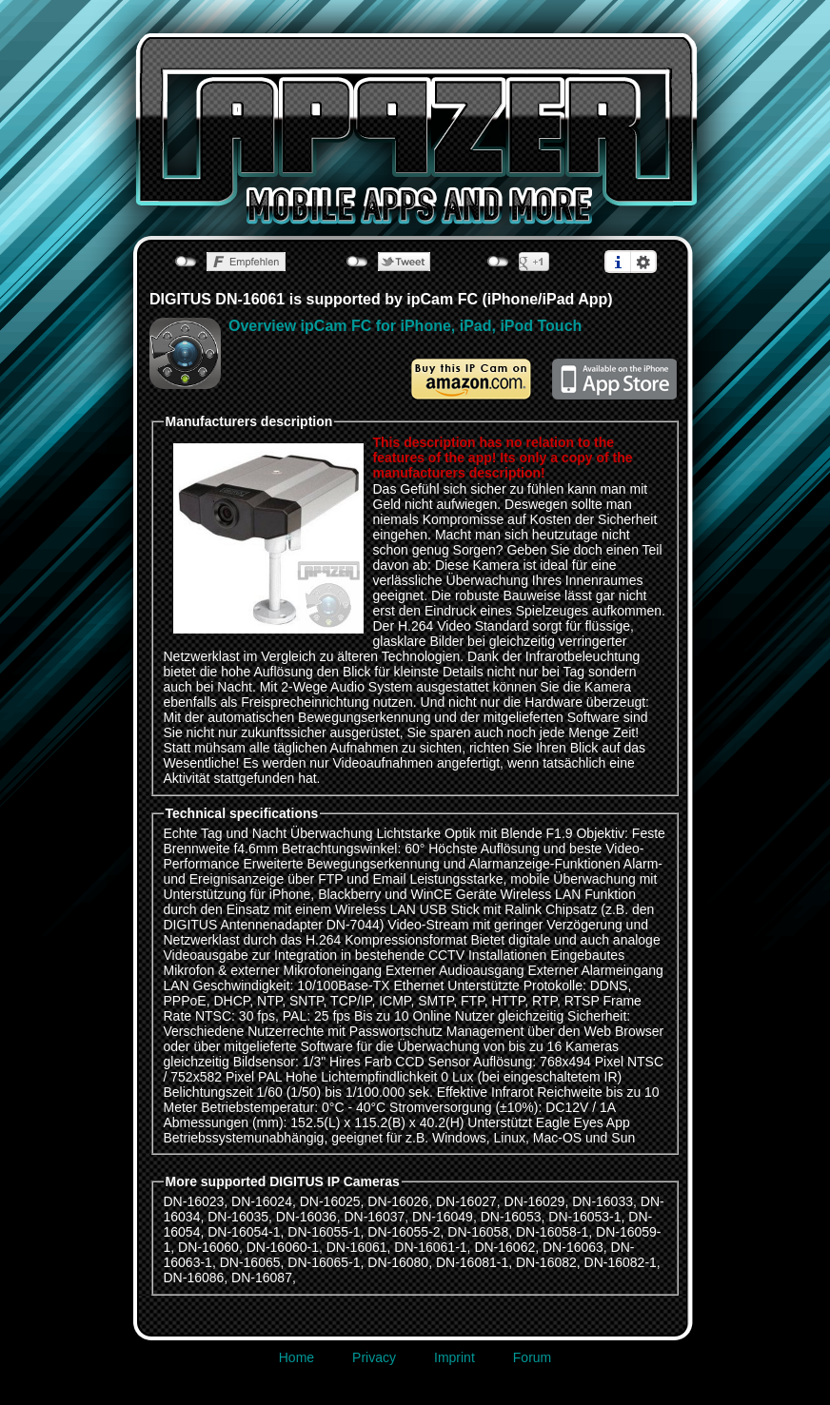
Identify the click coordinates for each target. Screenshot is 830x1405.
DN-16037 (374, 1216)
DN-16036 (306, 1216)
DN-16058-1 (552, 1231)
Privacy (374, 1357)
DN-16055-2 (403, 1231)
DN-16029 (534, 1201)
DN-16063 (573, 1247)
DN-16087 (261, 1277)
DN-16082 (546, 1262)
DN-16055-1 (323, 1231)
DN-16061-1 (430, 1247)
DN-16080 (397, 1262)
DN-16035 (238, 1216)
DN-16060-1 (283, 1247)
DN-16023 (194, 1201)
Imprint (454, 1357)
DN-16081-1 (472, 1262)
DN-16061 (356, 1247)
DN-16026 (397, 1201)
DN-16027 (466, 1201)
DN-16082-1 (620, 1262)
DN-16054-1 (244, 1231)
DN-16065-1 (323, 1262)
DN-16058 (477, 1231)
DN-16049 (442, 1216)
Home (296, 1357)
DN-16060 (208, 1247)
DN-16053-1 (584, 1216)
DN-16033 (602, 1201)
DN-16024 (261, 1201)
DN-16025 (330, 1201)
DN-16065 (250, 1262)
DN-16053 (511, 1216)
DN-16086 (194, 1277)
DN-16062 (504, 1247)
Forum (532, 1357)
